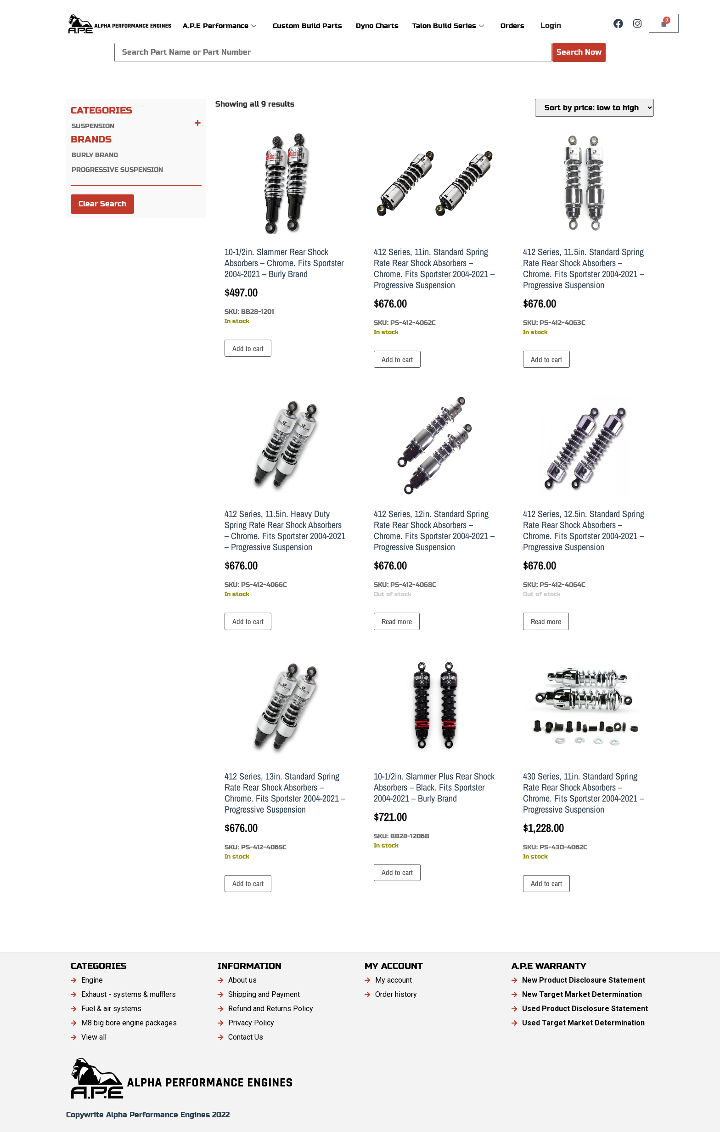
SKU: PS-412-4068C (434, 496)
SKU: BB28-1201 (285, 229)
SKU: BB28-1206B (434, 754)
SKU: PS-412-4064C (584, 496)
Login (550, 25)
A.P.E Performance (219, 25)
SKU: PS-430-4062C (584, 759)
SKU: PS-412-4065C (285, 759)
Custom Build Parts (307, 25)
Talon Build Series (448, 25)
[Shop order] (594, 108)
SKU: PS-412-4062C (434, 234)
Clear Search (102, 203)
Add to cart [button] (248, 348)
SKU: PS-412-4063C (584, 234)
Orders (512, 25)
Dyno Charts (377, 25)
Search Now (579, 52)
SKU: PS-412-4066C (285, 496)
